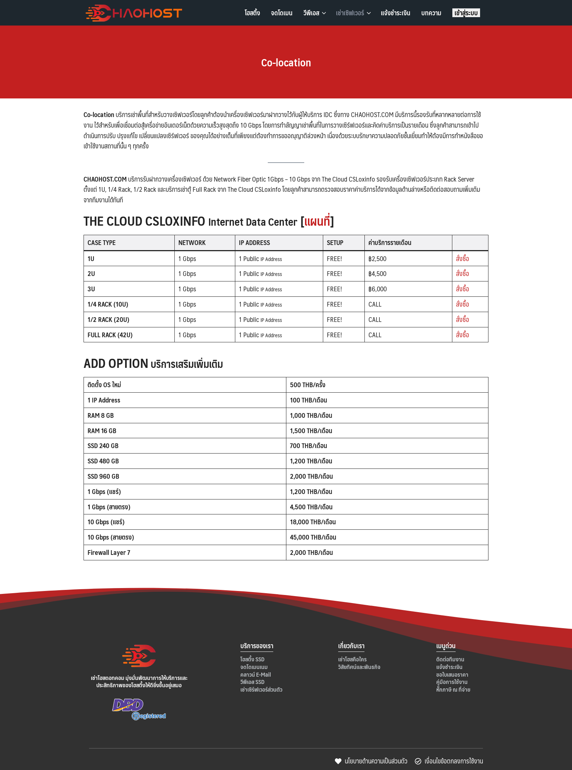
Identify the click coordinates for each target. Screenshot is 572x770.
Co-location (286, 61)
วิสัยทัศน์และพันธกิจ (359, 667)
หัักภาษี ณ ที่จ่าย (453, 689)
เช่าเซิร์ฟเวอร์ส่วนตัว (261, 689)
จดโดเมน (282, 12)
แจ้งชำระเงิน (395, 12)
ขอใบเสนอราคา (452, 674)
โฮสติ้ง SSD (252, 659)
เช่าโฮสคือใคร (352, 659)
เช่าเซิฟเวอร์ (350, 12)
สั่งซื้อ (462, 258)
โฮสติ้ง (252, 12)
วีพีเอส (311, 12)
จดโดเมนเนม (254, 667)
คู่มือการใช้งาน (452, 682)
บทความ (431, 12)
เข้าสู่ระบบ (466, 12)
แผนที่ (318, 220)
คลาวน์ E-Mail (255, 674)
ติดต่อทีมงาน (450, 659)
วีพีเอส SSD (252, 682)
